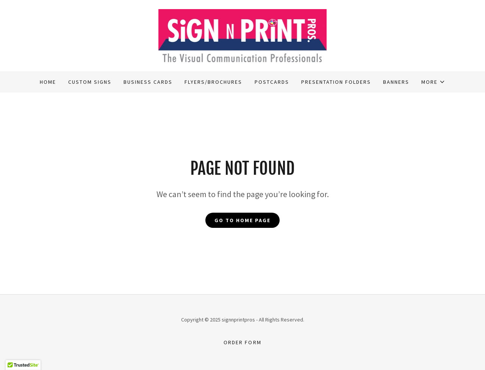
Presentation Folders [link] (336, 81)
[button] (433, 81)
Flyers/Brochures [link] (213, 81)
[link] (242, 35)
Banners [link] (396, 81)
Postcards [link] (272, 81)
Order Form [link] (242, 342)
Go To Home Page (242, 220)
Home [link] (48, 81)
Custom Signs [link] (89, 81)
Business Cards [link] (148, 81)
